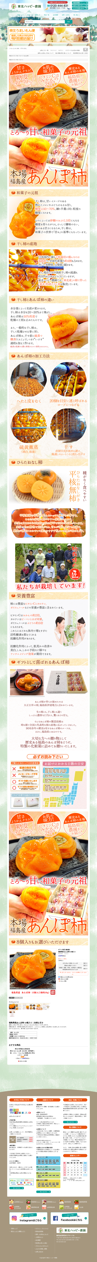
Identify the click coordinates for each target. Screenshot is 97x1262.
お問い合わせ (39, 1251)
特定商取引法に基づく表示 (80, 53)
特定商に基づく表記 (41, 1243)
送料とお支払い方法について (46, 53)
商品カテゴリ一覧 (13, 55)
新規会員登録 (39, 1231)
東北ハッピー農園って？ (18, 1231)
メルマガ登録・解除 (41, 1248)
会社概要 (55, 15)
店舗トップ (20, 15)
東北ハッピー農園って (33, 15)
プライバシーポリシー (41, 1246)
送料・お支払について (41, 1234)
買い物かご (76, 15)
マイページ (53, 50)
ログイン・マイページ (41, 1228)
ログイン (60, 50)
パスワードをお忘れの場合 (72, 50)
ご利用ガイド (39, 1237)
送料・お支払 (66, 15)
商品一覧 (46, 15)
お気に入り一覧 (44, 50)
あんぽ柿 (26, 55)
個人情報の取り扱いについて (63, 53)
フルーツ (21, 55)
